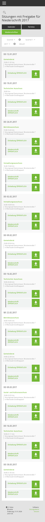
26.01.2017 (10, 121)
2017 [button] (7, 44)
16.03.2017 (10, 425)
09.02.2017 (10, 235)
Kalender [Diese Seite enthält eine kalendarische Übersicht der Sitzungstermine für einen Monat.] (11, 27)
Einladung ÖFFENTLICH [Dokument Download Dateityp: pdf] (17, 73)
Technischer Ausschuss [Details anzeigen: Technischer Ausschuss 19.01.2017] (13, 88)
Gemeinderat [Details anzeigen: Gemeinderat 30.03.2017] (9, 470)
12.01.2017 (10, 54)
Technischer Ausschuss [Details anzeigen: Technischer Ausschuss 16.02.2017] (13, 279)
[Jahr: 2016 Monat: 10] (19, 40)
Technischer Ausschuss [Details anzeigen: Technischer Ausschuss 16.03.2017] (13, 431)
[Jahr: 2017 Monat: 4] (14, 44)
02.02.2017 (10, 196)
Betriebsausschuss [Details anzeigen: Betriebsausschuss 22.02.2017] (11, 318)
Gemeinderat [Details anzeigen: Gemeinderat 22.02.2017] (9, 354)
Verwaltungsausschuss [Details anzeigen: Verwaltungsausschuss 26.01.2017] (13, 163)
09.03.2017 (10, 387)
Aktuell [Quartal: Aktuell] (22, 44)
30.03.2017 (10, 464)
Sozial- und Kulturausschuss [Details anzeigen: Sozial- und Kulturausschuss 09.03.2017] (15, 392)
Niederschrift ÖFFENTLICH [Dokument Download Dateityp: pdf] (13, 112)
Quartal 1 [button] (30, 40)
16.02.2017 (10, 273)
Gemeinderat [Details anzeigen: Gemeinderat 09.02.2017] (9, 240)
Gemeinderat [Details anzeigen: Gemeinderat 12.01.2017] (9, 59)
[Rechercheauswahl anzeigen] (4, 12)
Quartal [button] (11, 40)
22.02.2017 (10, 312)
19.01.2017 (10, 83)
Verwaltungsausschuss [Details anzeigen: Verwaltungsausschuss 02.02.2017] (13, 202)
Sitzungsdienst (34, 510)
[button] (36, 74)
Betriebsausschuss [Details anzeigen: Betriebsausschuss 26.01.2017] (11, 127)
